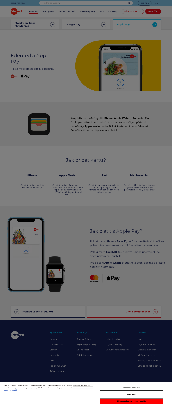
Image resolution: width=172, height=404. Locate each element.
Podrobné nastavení (131, 390)
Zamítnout (131, 397)
